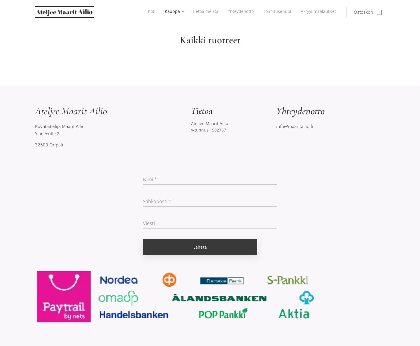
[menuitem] (288, 12)
